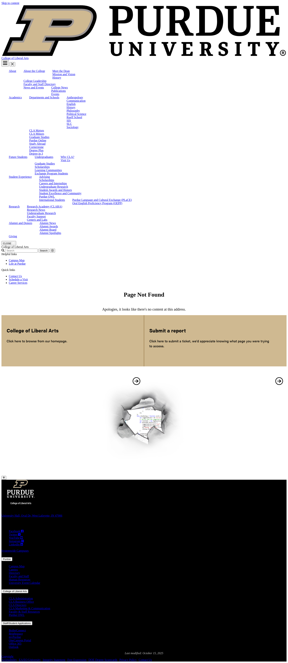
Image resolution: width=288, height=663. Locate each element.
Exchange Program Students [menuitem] (51, 173)
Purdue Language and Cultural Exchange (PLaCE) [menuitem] (102, 199)
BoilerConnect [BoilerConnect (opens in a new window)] (17, 630)
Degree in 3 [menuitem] (36, 153)
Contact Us (145, 659)
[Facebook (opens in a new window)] (16, 531)
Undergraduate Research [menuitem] (53, 186)
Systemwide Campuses (15, 550)
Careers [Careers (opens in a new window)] (13, 569)
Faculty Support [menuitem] (36, 216)
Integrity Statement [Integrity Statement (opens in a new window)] (54, 659)
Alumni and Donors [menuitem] (20, 223)
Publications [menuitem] (58, 90)
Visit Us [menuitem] (65, 160)
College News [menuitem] (59, 87)
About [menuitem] (12, 71)
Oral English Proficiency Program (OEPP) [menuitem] (97, 203)
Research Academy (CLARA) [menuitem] (44, 206)
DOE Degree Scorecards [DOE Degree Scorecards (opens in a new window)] (103, 659)
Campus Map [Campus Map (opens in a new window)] (17, 566)
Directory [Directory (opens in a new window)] (14, 572)
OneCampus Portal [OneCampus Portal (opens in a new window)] (20, 640)
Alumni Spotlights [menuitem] (50, 233)
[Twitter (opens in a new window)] (15, 534)
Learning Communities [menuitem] (48, 170)
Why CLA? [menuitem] (67, 156)
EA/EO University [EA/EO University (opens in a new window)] (30, 659)
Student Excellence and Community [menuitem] (60, 193)
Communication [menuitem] (76, 100)
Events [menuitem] (55, 94)
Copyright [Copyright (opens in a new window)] (7, 656)
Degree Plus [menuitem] (36, 150)
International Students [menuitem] (52, 199)
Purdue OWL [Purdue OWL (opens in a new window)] (17, 615)
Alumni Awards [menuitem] (48, 226)
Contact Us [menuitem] (15, 276)
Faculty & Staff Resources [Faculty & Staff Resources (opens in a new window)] (24, 611)
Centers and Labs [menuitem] (37, 219)
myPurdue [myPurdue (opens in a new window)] (15, 637)
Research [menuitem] (14, 206)
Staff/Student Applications (17, 623)
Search (44, 250)
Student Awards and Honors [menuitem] (55, 190)
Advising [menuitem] (44, 176)
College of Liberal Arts (15, 58)
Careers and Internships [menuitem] (53, 183)
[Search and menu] (5, 63)
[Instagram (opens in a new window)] (16, 541)
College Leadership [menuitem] (35, 80)
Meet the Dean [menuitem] (61, 71)
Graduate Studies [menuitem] (39, 137)
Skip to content (10, 3)
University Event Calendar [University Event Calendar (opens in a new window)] (24, 582)
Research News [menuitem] (36, 209)
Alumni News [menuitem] (47, 223)
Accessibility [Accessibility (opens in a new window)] (9, 659)
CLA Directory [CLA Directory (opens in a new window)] (17, 605)
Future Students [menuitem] (18, 156)
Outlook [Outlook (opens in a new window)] (13, 646)
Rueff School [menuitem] (74, 117)
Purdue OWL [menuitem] (47, 196)
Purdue (7, 559)
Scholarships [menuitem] (42, 166)
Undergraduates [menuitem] (44, 156)
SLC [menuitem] (69, 123)
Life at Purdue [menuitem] (17, 263)
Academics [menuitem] (15, 97)
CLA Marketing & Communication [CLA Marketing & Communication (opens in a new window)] (29, 608)
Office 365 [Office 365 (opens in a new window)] (15, 643)
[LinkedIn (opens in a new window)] (16, 544)
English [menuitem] (71, 104)
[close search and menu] (12, 64)
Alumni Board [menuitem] (47, 229)
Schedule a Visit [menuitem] (18, 279)
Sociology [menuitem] (73, 127)
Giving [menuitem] (13, 236)
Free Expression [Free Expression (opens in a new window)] (77, 659)
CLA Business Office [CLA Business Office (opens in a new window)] (21, 601)
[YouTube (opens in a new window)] (16, 538)
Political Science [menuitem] (76, 114)
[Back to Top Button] (3, 478)
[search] (21, 251)
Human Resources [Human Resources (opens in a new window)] (19, 579)
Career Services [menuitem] (18, 282)
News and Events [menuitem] (34, 87)
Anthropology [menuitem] (75, 97)
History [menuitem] (56, 77)
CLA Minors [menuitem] (36, 133)
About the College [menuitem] (34, 71)
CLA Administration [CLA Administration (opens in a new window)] (21, 598)
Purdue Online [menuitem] (37, 140)
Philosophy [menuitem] (73, 110)
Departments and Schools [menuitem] (44, 97)
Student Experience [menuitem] (20, 176)
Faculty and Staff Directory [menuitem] (40, 84)
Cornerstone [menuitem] (36, 147)
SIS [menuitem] (69, 120)
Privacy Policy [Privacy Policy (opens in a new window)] (128, 659)
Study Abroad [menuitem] (37, 143)
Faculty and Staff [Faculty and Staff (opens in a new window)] (19, 576)
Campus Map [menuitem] (17, 260)
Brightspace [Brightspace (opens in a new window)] (16, 633)
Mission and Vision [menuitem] (63, 74)
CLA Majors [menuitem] (36, 130)
